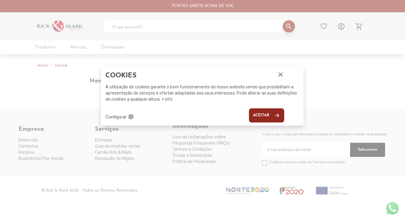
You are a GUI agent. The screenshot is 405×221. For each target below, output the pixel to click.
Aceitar (266, 115)
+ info (167, 99)
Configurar (119, 117)
